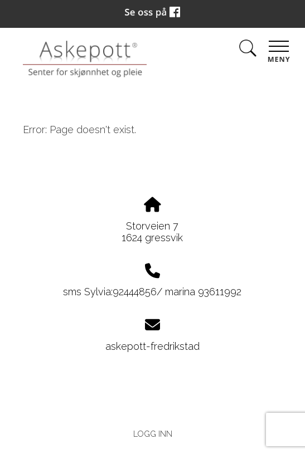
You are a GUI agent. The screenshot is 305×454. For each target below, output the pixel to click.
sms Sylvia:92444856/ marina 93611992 (152, 291)
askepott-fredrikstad (152, 346)
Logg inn (152, 433)
